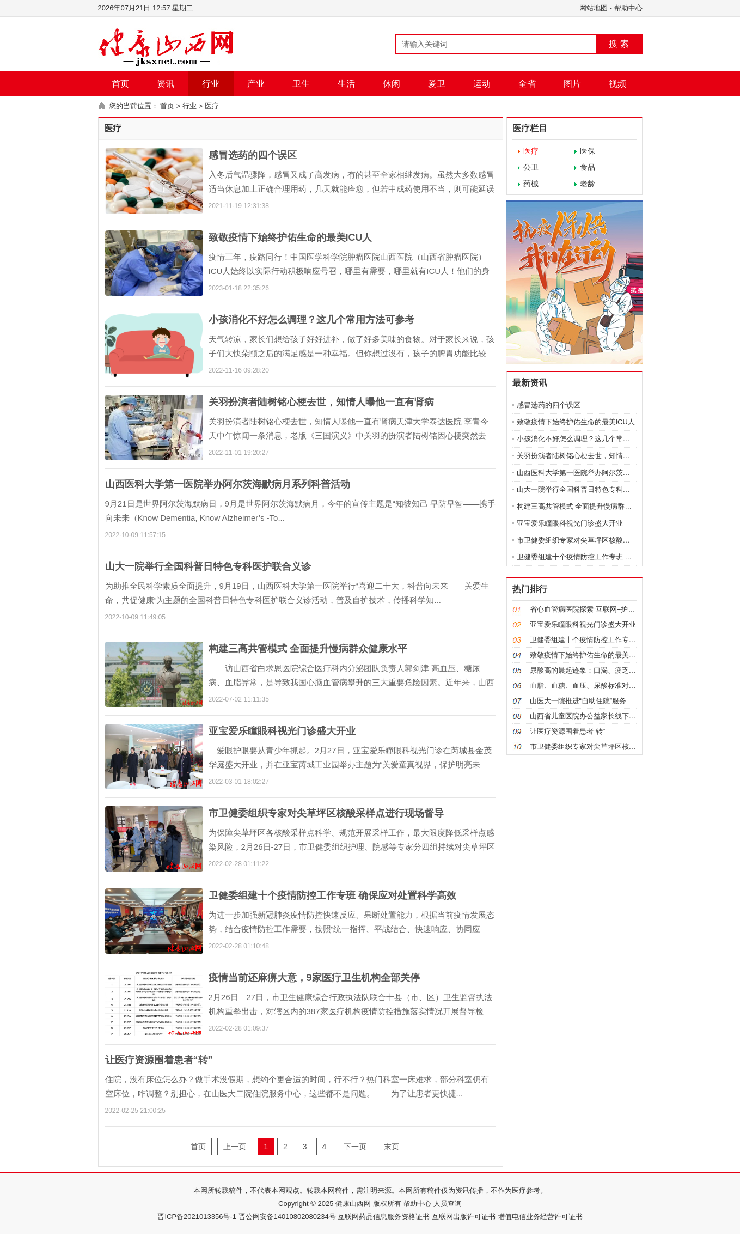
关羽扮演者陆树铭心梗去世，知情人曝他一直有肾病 (321, 402)
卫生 (301, 83)
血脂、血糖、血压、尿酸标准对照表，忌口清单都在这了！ (622, 685)
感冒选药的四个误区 (253, 155)
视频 (617, 83)
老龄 (587, 183)
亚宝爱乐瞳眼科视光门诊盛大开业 (282, 731)
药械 (531, 183)
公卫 (531, 167)
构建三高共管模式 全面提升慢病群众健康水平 (308, 648)
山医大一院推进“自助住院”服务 (578, 701)
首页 (120, 83)
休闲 (391, 83)
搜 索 (618, 43)
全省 (527, 83)
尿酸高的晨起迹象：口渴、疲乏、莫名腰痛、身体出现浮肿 (622, 670)
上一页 (234, 1146)
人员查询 (446, 1203)
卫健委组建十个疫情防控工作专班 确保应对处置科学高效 (332, 895)
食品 (587, 167)
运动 (482, 83)
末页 (391, 1146)
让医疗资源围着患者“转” (159, 1060)
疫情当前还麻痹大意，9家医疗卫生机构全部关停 (314, 977)
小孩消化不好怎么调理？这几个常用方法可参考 (311, 319)
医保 (587, 151)
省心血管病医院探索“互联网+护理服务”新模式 (601, 609)
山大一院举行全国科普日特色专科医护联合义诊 (208, 566)
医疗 (212, 106)
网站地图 (593, 8)
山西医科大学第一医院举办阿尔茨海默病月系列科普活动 (227, 484)
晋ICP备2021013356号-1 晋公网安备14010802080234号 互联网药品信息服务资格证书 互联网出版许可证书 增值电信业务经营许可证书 (369, 1216)
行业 (210, 83)
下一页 (355, 1146)
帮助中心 (628, 8)
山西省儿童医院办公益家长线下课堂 (586, 716)
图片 (572, 83)
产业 (256, 83)
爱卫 (436, 83)
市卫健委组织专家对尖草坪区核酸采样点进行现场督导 (326, 813)
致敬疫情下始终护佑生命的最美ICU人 (290, 237)
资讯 (165, 83)
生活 (346, 83)
